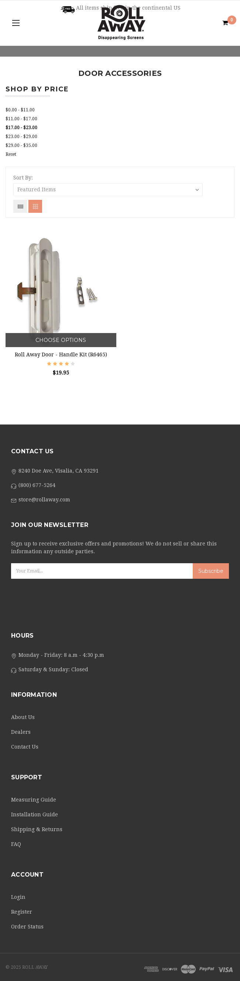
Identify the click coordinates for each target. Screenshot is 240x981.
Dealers (21, 732)
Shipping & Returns (36, 829)
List (20, 206)
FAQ (16, 844)
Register (21, 912)
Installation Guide (34, 814)
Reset (11, 154)
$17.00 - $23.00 (21, 127)
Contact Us (24, 747)
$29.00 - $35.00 (21, 145)
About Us (23, 717)
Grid (35, 206)
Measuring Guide (33, 800)
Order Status (27, 927)
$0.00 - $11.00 (20, 109)
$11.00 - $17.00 (21, 118)
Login (18, 897)
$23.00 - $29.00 (21, 136)
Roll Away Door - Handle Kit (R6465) (61, 354)
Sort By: (23, 178)
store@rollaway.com (44, 500)
